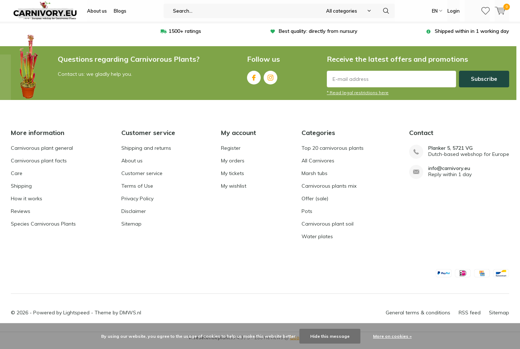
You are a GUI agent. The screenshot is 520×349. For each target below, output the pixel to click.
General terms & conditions (418, 318)
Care (16, 178)
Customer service (141, 178)
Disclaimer (133, 216)
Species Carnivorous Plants (43, 229)
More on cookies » (392, 336)
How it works (26, 204)
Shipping (21, 191)
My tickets (232, 178)
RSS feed (470, 318)
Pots (307, 216)
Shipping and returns (146, 153)
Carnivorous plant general (42, 153)
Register (230, 153)
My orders (232, 166)
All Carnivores (318, 166)
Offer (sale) (315, 204)
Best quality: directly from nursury (318, 36)
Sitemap (131, 229)
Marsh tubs (315, 178)
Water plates (317, 242)
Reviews (20, 216)
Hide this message (330, 336)
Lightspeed (76, 318)
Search (386, 11)
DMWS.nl (130, 318)
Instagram (270, 81)
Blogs (120, 11)
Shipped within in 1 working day (472, 36)
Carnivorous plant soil (328, 229)
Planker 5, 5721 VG (450, 153)
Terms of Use (137, 191)
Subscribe (484, 84)
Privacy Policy (137, 204)
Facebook (254, 81)
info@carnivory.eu (449, 174)
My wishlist (233, 191)
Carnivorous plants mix (329, 191)
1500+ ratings (185, 36)
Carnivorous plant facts (39, 166)
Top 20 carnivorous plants (333, 153)
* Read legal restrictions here (358, 98)
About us (97, 11)
